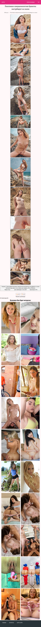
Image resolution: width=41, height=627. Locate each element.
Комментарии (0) (4, 298)
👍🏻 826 (18, 294)
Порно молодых (31, 2)
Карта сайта (20, 622)
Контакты (11, 622)
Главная (4, 622)
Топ (38, 2)
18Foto (3, 2)
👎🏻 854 (23, 294)
